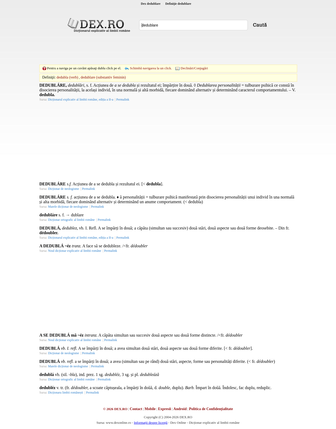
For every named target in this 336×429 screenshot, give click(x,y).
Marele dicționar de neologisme (68, 206)
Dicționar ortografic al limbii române (71, 220)
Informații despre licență (150, 423)
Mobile (150, 409)
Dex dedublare (151, 4)
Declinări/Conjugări (194, 68)
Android (180, 409)
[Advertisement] (168, 48)
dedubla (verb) (67, 77)
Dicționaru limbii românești (65, 392)
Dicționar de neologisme (63, 189)
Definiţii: (49, 77)
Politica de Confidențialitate (211, 409)
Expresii (164, 409)
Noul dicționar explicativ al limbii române (74, 251)
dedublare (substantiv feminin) (103, 77)
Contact (136, 409)
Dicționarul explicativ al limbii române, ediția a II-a (80, 99)
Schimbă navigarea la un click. (151, 68)
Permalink (122, 99)
